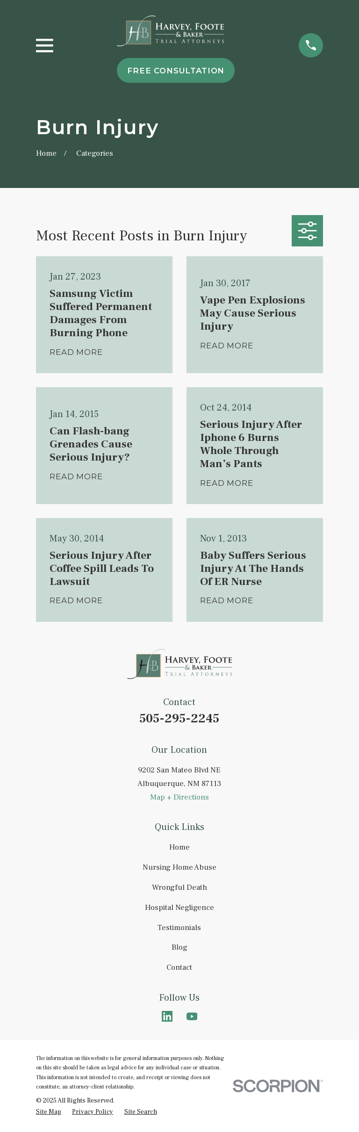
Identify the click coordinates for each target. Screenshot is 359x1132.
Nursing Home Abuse (179, 867)
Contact (179, 967)
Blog (179, 947)
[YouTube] (192, 1016)
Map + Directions (179, 797)
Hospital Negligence (179, 907)
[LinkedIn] (167, 1016)
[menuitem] (48, 1112)
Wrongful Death (179, 887)
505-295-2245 (179, 718)
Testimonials (179, 928)
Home (179, 847)
